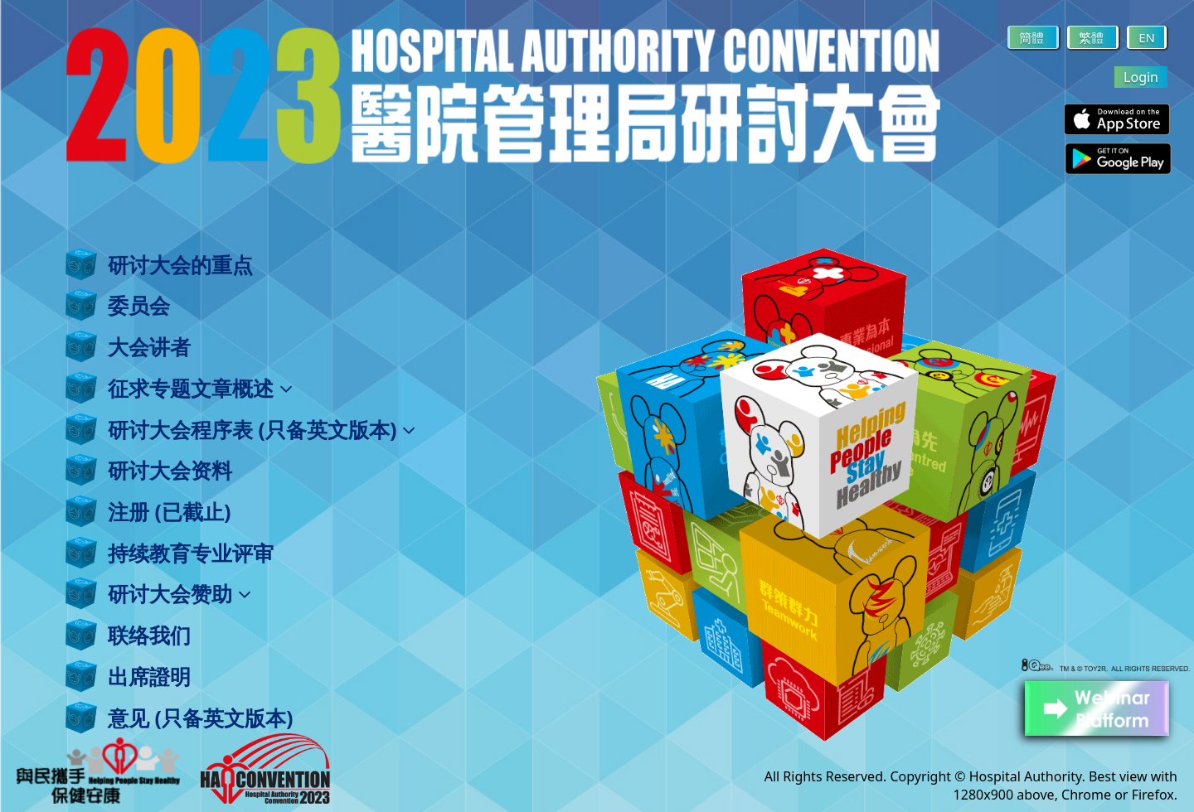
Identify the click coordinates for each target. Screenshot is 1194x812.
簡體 (1033, 37)
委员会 (139, 305)
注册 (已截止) (169, 511)
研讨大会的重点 (180, 264)
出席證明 (149, 676)
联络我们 (149, 635)
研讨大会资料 (170, 470)
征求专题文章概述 (200, 388)
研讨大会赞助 (179, 593)
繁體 (1093, 37)
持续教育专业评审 (191, 553)
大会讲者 (149, 346)
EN (1146, 37)
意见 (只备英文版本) (200, 717)
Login (1141, 77)
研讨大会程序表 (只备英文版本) (261, 429)
